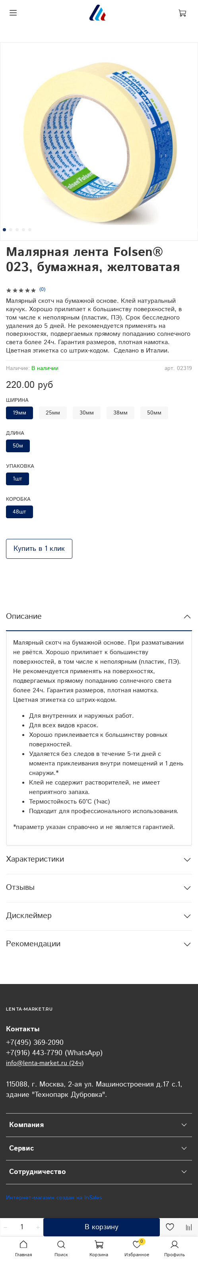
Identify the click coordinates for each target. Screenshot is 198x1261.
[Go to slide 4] (23, 229)
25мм (53, 413)
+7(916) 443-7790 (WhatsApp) (54, 1053)
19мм (19, 413)
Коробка (18, 499)
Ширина (17, 400)
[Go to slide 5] (29, 229)
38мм (120, 413)
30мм (87, 413)
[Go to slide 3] (17, 229)
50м (18, 446)
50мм (154, 413)
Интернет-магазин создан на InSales (54, 1198)
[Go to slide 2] (10, 229)
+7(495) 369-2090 (35, 1043)
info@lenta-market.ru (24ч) (44, 1063)
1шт (17, 479)
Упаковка (20, 466)
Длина (15, 433)
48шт (19, 512)
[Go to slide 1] (4, 229)
